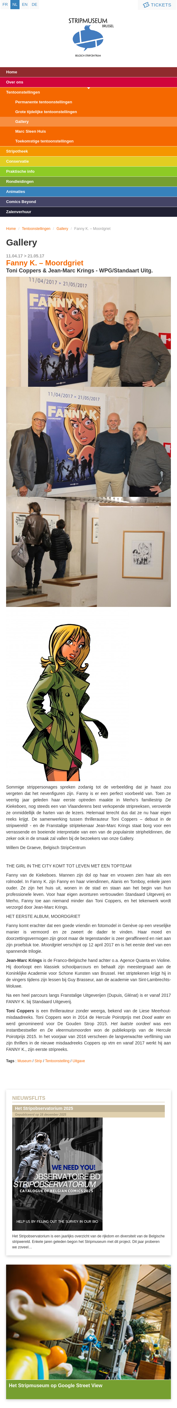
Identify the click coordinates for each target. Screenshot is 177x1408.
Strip (38, 1061)
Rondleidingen (20, 181)
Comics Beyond (21, 201)
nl (15, 4)
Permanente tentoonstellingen (43, 102)
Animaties (15, 191)
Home (11, 72)
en (24, 4)
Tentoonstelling (57, 1061)
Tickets (156, 5)
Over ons (14, 82)
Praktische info (20, 171)
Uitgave (79, 1061)
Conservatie (17, 161)
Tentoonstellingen (23, 92)
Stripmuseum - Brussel (88, 32)
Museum (24, 1061)
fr (5, 4)
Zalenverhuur (18, 211)
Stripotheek (17, 151)
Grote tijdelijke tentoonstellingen (46, 111)
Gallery (22, 121)
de (34, 4)
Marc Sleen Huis (30, 131)
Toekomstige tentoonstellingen (44, 141)
